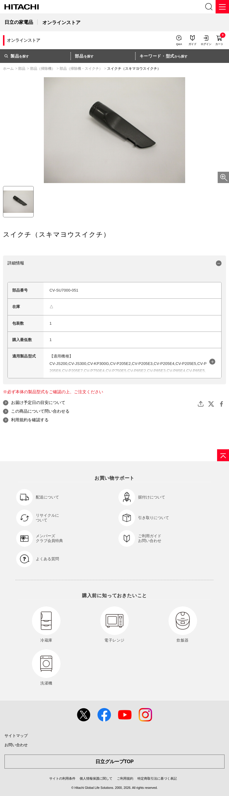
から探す (164, 56)
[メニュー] (222, 6)
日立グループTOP (114, 761)
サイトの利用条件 (62, 778)
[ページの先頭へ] (223, 455)
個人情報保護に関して (96, 778)
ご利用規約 (125, 778)
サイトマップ (16, 735)
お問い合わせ (16, 745)
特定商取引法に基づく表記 (157, 778)
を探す (16, 56)
